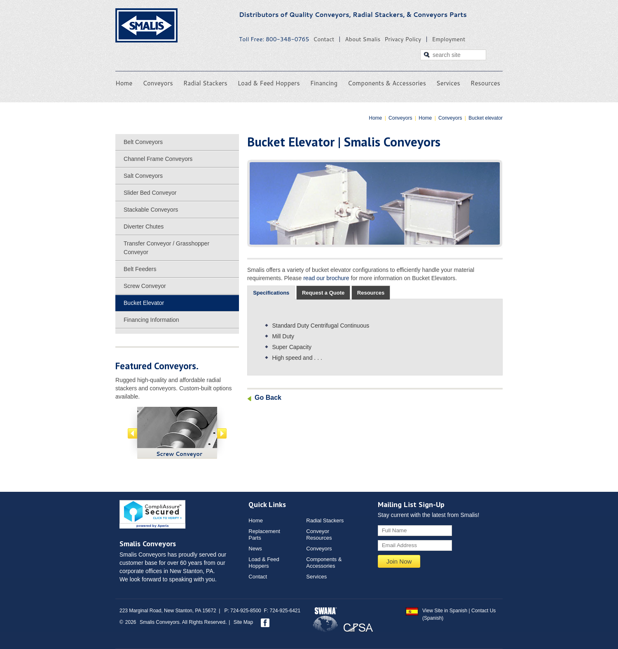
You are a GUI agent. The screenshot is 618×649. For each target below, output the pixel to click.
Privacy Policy (402, 39)
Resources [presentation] (370, 293)
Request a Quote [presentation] (323, 293)
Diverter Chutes (144, 226)
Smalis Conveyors (146, 25)
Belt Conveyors (143, 142)
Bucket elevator (485, 118)
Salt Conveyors (143, 175)
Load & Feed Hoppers (269, 83)
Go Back (268, 397)
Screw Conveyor (145, 286)
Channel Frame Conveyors (158, 159)
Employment (448, 39)
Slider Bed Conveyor (150, 192)
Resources (485, 83)
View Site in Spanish (444, 611)
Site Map (243, 622)
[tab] (271, 293)
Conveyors (158, 83)
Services (448, 83)
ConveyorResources (319, 534)
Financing (323, 83)
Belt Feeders (140, 269)
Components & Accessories (387, 83)
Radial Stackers (205, 83)
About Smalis (362, 39)
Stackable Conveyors (151, 209)
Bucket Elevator (144, 303)
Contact (323, 39)
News (255, 548)
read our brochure (326, 278)
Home (123, 83)
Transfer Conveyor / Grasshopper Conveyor (166, 247)
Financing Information (151, 319)
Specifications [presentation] (271, 293)
